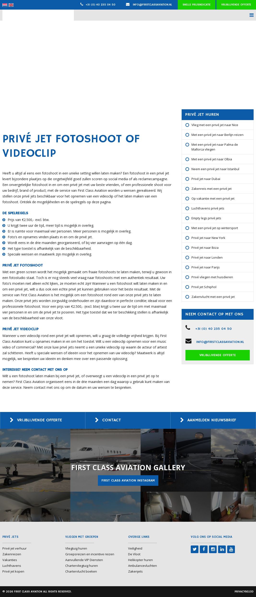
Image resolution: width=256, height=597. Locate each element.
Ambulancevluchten (142, 565)
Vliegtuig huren (76, 548)
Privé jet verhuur (14, 548)
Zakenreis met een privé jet (211, 188)
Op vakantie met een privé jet (212, 198)
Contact (111, 420)
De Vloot (134, 554)
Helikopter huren (140, 560)
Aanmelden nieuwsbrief (213, 420)
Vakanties (9, 560)
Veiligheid (135, 548)
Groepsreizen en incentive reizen (89, 554)
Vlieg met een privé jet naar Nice (214, 125)
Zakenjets (135, 571)
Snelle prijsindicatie (197, 4)
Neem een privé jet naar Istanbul (215, 169)
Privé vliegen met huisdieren (212, 277)
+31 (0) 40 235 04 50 (100, 4)
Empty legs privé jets (206, 218)
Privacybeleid (244, 591)
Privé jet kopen (13, 571)
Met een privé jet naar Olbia (211, 159)
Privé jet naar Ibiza (205, 247)
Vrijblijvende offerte (236, 4)
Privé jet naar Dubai (205, 179)
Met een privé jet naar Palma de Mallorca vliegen (214, 146)
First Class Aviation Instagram (128, 480)
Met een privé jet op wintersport (214, 228)
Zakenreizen (11, 554)
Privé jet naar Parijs (205, 267)
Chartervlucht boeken (81, 571)
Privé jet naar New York (208, 238)
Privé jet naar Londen (207, 257)
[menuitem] (4, 5)
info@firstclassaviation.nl (149, 4)
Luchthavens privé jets (207, 208)
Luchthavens (11, 565)
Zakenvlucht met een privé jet (213, 297)
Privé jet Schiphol (203, 287)
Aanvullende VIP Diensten (84, 560)
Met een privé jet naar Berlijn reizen (217, 135)
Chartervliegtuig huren (81, 565)
